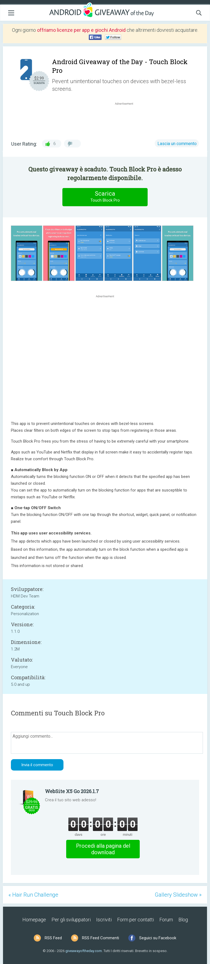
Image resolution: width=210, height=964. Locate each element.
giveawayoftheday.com (83, 951)
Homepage (34, 919)
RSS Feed (53, 937)
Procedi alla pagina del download (103, 849)
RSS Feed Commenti (100, 937)
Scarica (105, 197)
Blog (183, 919)
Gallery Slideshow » (178, 894)
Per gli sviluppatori (71, 919)
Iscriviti (104, 919)
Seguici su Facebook (157, 937)
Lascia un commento (177, 143)
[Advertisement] (127, 119)
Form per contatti (135, 919)
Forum (166, 919)
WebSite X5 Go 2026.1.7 (72, 791)
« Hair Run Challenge (33, 894)
